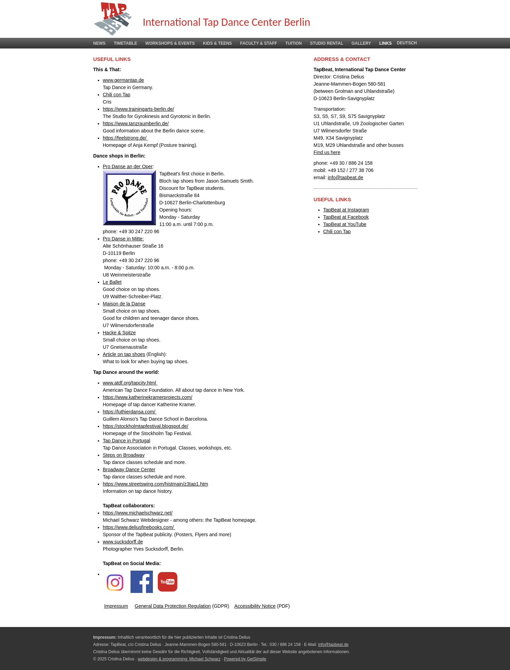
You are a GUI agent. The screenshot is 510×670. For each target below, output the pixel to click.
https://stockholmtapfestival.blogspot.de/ (145, 426)
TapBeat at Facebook (346, 217)
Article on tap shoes (124, 354)
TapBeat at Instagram (346, 210)
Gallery (361, 43)
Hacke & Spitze (119, 332)
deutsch (407, 43)
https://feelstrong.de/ (125, 138)
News (99, 43)
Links (385, 43)
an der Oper (139, 166)
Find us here (327, 152)
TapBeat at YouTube (345, 224)
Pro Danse (114, 166)
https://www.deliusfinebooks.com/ (139, 527)
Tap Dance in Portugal (126, 440)
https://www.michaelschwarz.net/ (138, 513)
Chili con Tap (117, 94)
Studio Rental (326, 43)
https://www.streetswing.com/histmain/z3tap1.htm (155, 484)
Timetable (125, 43)
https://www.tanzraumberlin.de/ (136, 123)
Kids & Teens (217, 43)
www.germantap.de (123, 80)
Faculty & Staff (258, 43)
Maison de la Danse (124, 303)
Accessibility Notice (255, 606)
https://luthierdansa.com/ (130, 411)
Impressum (116, 606)
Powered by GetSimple (245, 659)
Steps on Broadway (124, 455)
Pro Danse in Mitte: (123, 238)
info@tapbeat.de (345, 177)
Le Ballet (112, 282)
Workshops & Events (170, 43)
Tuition (293, 43)
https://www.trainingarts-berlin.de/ (138, 109)
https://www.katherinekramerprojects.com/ (147, 397)
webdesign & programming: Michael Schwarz (179, 659)
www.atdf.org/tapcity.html (130, 383)
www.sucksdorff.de (123, 541)
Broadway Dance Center (129, 469)
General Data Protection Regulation (173, 606)
